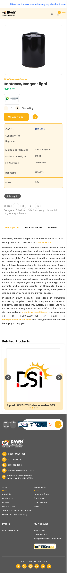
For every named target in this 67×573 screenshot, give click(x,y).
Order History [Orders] (40, 534)
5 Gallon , (21, 210)
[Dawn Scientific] (8, 15)
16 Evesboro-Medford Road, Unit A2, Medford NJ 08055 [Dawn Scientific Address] (18, 477)
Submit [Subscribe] (60, 424)
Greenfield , (53, 210)
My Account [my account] (39, 530)
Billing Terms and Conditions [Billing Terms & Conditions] (47, 538)
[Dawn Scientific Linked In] (49, 566)
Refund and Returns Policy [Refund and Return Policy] (14, 514)
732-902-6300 (12, 459)
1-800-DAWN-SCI (13, 454)
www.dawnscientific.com (35, 312)
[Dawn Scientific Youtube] (36, 566)
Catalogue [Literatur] (39, 498)
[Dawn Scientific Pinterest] (43, 566)
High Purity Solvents (15, 213)
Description (12, 227)
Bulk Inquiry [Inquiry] (13, 196)
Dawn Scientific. (43, 242)
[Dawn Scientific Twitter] (24, 566)
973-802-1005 (12, 465)
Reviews (52, 227)
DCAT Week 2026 (10, 530)
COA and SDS (40, 502)
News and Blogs (41, 494)
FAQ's (36, 506)
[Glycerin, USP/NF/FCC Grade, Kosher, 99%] (33, 377)
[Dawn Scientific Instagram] (30, 566)
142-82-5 (40, 129)
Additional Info (33, 227)
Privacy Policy (8, 506)
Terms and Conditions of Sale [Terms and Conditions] (16, 510)
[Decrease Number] (6, 108)
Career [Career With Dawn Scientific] (5, 502)
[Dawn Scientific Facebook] (18, 566)
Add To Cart (16, 117)
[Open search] (52, 13)
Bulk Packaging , (36, 210)
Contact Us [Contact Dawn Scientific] (7, 498)
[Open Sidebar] (64, 13)
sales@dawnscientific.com (16, 319)
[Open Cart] (58, 14)
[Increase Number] (17, 108)
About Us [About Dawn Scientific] (6, 494)
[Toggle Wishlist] (35, 116)
